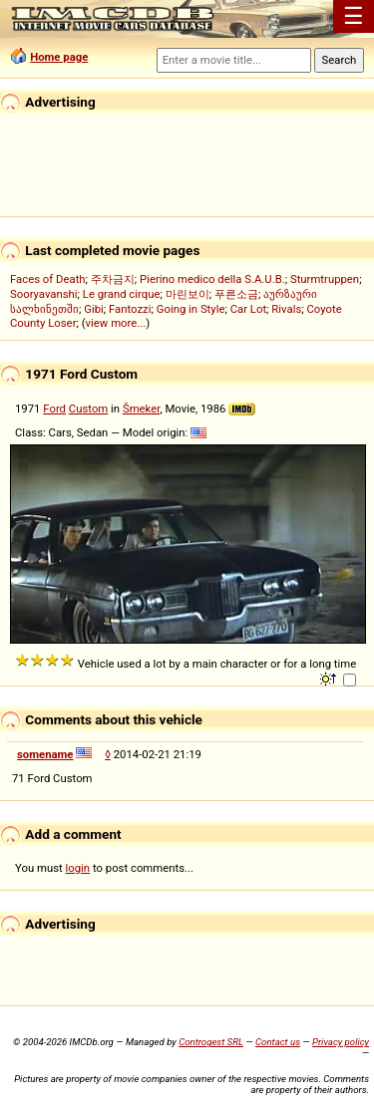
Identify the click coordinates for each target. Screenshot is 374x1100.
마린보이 (187, 294)
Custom (88, 408)
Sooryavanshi (44, 294)
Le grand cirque (122, 294)
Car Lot (248, 309)
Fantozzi (130, 309)
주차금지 (113, 279)
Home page (59, 57)
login (78, 868)
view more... (116, 323)
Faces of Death (48, 279)
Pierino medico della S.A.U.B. (212, 279)
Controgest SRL (211, 1041)
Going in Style (191, 309)
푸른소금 (236, 294)
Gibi (94, 309)
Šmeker (141, 408)
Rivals (286, 309)
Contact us (277, 1041)
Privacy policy (340, 1041)
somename (45, 754)
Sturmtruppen (324, 279)
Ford (54, 408)
